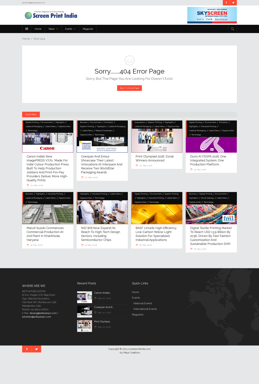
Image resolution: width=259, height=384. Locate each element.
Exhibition (108, 122)
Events (136, 297)
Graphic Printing (87, 126)
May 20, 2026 (104, 298)
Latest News (50, 126)
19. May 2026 (199, 169)
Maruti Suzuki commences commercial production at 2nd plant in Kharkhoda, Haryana (45, 234)
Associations (140, 122)
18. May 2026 (145, 245)
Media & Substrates (104, 131)
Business (84, 122)
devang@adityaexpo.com (43, 313)
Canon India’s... (102, 292)
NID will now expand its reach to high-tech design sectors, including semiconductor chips (100, 234)
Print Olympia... (102, 321)
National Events (143, 303)
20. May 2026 (36, 185)
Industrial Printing (208, 126)
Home (26, 38)
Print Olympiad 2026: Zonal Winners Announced (154, 158)
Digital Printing (32, 122)
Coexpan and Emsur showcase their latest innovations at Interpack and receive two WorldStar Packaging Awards (101, 164)
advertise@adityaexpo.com (36, 316)
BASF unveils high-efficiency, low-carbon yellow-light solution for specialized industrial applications (156, 234)
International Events (145, 308)
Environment (47, 122)
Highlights (60, 122)
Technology (33, 131)
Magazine (137, 314)
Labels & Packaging (34, 126)
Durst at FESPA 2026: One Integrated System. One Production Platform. (208, 160)
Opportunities (64, 126)
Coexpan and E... (104, 307)
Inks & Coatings (207, 198)
